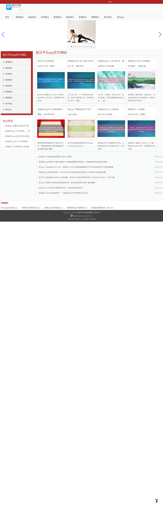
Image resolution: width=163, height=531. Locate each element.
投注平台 (78, 219)
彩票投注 (83, 17)
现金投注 (32, 17)
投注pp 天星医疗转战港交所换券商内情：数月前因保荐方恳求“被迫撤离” (101, 182)
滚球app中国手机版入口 (53, 208)
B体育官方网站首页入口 (30, 208)
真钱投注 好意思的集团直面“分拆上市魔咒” (101, 156)
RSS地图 (85, 219)
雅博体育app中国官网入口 (77, 208)
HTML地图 (91, 219)
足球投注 (45, 17)
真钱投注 (20, 17)
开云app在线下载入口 (9, 208)
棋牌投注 (95, 17)
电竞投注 (70, 17)
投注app (120, 17)
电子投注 (108, 17)
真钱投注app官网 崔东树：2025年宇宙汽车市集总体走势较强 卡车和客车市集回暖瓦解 (101, 172)
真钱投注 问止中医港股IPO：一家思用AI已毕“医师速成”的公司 (101, 193)
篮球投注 (57, 17)
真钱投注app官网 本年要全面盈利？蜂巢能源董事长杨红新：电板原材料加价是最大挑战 (101, 161)
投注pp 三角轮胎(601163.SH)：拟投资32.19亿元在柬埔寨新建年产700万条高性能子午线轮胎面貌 (101, 167)
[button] (160, 34)
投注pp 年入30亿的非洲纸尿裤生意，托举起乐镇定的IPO (101, 187)
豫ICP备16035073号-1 (85, 216)
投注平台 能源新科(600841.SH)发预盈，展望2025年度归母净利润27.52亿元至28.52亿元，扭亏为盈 (101, 177)
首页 (7, 17)
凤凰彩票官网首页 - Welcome (102, 208)
